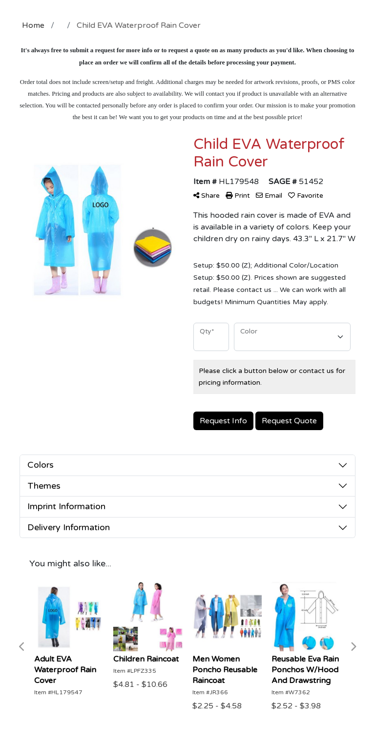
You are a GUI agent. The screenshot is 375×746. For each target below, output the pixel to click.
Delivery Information (68, 527)
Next (353, 647)
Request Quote (289, 421)
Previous (22, 647)
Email (269, 195)
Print (238, 195)
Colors (40, 464)
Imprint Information (66, 506)
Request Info (223, 421)
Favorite (305, 195)
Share (206, 195)
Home (33, 25)
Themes (44, 485)
